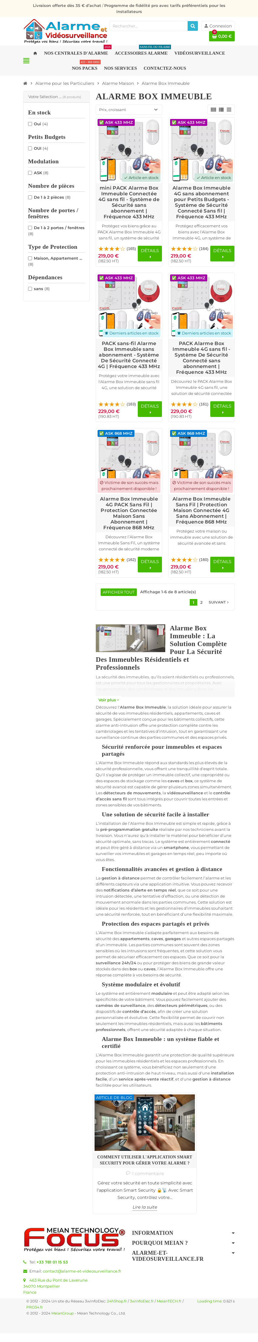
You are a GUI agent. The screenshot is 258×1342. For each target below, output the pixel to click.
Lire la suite (117, 1216)
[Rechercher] (193, 26)
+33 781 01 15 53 (52, 1270)
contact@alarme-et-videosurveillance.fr (82, 1279)
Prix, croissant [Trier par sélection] (112, 109)
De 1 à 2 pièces (52, 197)
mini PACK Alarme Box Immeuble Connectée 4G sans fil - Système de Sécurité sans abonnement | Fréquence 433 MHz (129, 202)
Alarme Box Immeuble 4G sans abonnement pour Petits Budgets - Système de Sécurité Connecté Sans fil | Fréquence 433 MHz (202, 202)
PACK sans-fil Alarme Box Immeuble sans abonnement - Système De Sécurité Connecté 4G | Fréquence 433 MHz (129, 355)
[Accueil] (25, 83)
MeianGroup (62, 1322)
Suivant (219, 603)
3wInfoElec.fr (142, 1310)
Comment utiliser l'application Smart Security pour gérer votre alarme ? (117, 1138)
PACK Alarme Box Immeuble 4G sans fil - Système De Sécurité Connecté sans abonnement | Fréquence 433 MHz (201, 358)
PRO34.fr (34, 1316)
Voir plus (108, 700)
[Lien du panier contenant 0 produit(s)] (222, 36)
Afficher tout (119, 592)
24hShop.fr (117, 1310)
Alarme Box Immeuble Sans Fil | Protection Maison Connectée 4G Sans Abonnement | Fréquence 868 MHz (202, 510)
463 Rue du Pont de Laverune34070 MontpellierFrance (55, 1294)
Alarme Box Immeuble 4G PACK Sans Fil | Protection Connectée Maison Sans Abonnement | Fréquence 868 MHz (129, 513)
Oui (41, 123)
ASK (41, 172)
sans (42, 288)
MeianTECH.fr (169, 1310)
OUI (41, 148)
